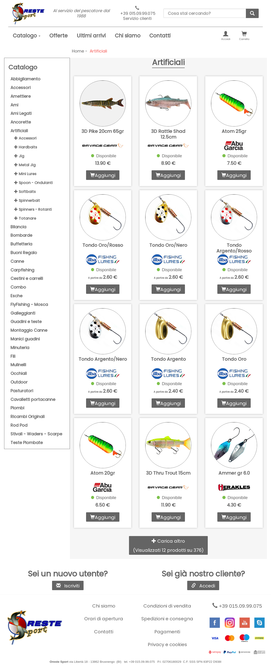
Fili (13, 356)
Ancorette (21, 122)
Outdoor (19, 382)
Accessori (21, 87)
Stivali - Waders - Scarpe (36, 434)
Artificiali (19, 131)
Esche (16, 296)
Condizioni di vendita (167, 606)
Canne (17, 261)
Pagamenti (167, 632)
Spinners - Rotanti (33, 209)
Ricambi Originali (28, 416)
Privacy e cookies (167, 644)
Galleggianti (23, 313)
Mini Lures (25, 173)
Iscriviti (67, 586)
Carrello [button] (244, 36)
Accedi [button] (226, 36)
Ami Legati (21, 113)
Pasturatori (22, 391)
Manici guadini (25, 339)
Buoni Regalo (24, 252)
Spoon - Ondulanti (33, 182)
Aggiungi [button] (102, 175)
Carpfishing (22, 270)
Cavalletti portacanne (33, 399)
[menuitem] (26, 36)
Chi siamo (127, 35)
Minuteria (20, 347)
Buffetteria (21, 244)
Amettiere (21, 96)
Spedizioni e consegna (167, 618)
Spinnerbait (27, 200)
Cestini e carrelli (27, 278)
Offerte (58, 35)
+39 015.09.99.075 (137, 13)
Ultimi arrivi (91, 35)
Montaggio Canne (29, 330)
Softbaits (25, 191)
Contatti (160, 35)
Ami (14, 105)
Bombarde (21, 235)
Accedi (203, 586)
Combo (18, 287)
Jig (19, 156)
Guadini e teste (26, 321)
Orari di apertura (103, 618)
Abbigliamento (25, 79)
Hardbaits (25, 147)
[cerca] (252, 13)
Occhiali (19, 373)
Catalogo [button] (26, 35)
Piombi (17, 408)
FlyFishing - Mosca (29, 304)
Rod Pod (19, 425)
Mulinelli (18, 365)
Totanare (25, 218)
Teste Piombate (27, 442)
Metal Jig (25, 165)
